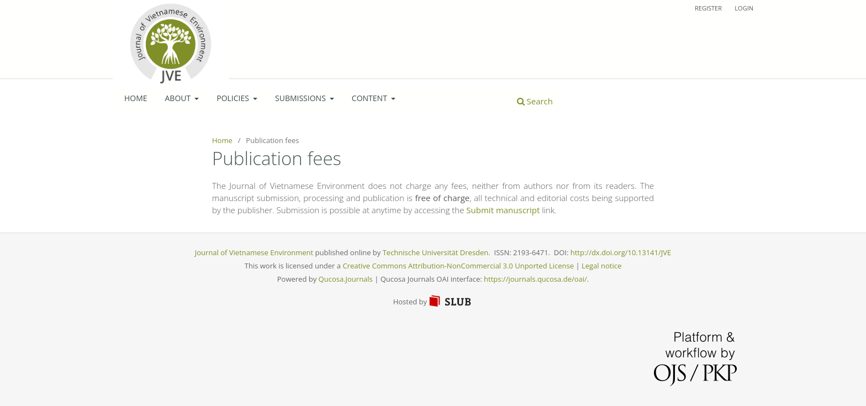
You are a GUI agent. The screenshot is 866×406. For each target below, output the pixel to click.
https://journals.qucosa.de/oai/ (535, 279)
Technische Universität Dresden (436, 252)
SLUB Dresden (451, 301)
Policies (233, 98)
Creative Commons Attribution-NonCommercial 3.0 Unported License (458, 266)
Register (708, 8)
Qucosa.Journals (346, 279)
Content (370, 98)
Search (535, 101)
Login (744, 8)
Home (135, 98)
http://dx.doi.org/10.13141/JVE (621, 252)
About (179, 98)
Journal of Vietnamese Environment (254, 252)
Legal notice (601, 266)
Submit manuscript (503, 209)
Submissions (301, 98)
